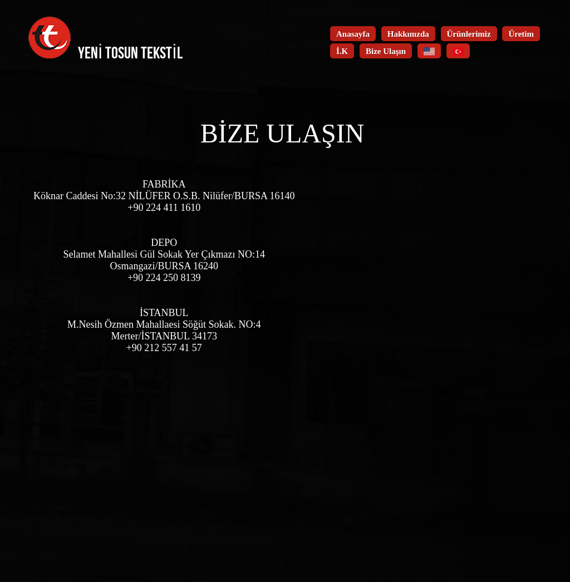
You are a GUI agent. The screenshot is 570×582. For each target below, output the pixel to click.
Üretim (521, 33)
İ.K (342, 51)
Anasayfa (353, 33)
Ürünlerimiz (469, 33)
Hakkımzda (408, 33)
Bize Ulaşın (386, 51)
